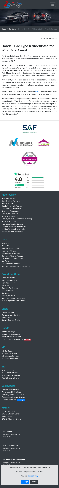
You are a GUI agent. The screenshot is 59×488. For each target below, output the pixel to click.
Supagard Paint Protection (11, 264)
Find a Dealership (8, 278)
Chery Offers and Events (11, 320)
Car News (12, 29)
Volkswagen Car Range (10, 389)
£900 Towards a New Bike (11, 209)
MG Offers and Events (10, 359)
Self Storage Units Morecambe (13, 301)
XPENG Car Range (8, 411)
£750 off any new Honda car (12, 339)
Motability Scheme (9, 251)
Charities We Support (10, 288)
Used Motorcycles (8, 198)
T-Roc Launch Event (9, 400)
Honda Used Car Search (11, 334)
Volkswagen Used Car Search (13, 395)
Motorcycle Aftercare (9, 216)
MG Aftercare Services (10, 356)
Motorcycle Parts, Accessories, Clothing (17, 219)
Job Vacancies (7, 291)
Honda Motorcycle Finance (12, 206)
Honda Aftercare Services (11, 337)
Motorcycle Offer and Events (12, 232)
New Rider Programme (10, 211)
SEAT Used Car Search (10, 373)
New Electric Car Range (10, 248)
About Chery (6, 318)
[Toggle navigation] (53, 4)
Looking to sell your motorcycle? (14, 227)
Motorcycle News (8, 296)
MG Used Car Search (9, 354)
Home (4, 29)
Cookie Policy (33, 476)
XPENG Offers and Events (11, 419)
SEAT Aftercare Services (11, 375)
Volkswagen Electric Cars (11, 392)
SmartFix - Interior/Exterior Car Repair (16, 266)
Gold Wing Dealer (8, 203)
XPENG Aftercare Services (11, 414)
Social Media (6, 285)
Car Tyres (5, 261)
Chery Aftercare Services (11, 315)
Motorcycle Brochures (10, 214)
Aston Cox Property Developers (13, 298)
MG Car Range (7, 351)
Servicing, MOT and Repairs (12, 253)
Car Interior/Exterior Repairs (12, 256)
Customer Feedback (9, 280)
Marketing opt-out (8, 283)
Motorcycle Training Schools (12, 224)
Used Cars (5, 246)
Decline (33, 482)
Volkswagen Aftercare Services (13, 397)
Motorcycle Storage (9, 221)
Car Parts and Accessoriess (12, 259)
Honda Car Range (8, 332)
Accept (25, 482)
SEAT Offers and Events (10, 378)
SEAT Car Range (8, 370)
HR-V (37, 92)
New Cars (5, 243)
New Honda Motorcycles (11, 201)
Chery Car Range (8, 312)
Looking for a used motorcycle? (13, 229)
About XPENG (7, 416)
